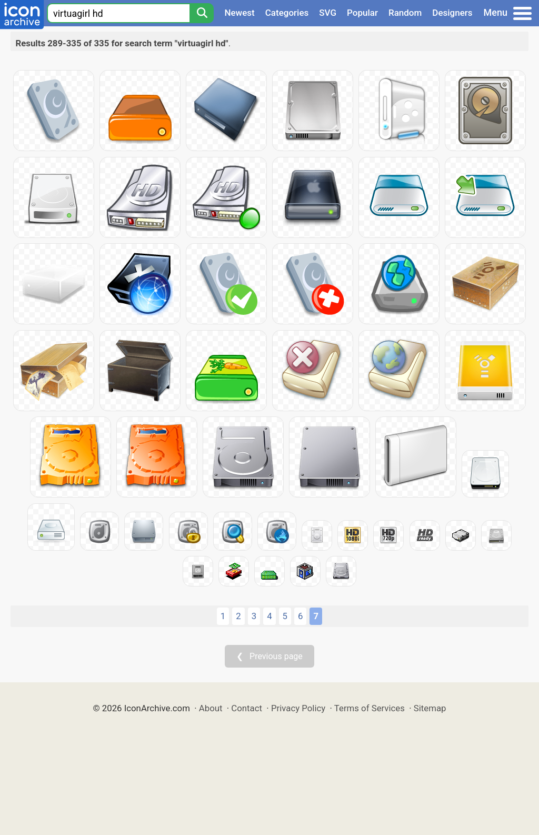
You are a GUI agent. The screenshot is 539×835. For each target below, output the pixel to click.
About (211, 708)
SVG (327, 12)
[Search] (201, 13)
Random (405, 12)
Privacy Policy (298, 708)
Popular (362, 12)
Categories (287, 12)
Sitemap (430, 708)
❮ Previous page (269, 656)
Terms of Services (369, 708)
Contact (246, 708)
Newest (239, 12)
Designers (452, 12)
